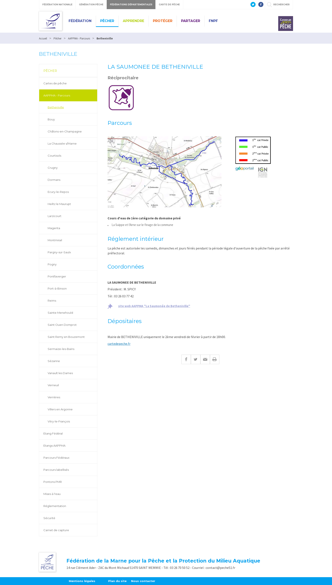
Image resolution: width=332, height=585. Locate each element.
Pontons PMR (52, 481)
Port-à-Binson (57, 288)
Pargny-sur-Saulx (59, 252)
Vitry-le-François (59, 421)
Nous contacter (143, 581)
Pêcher (107, 21)
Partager (190, 21)
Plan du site (117, 581)
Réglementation (54, 506)
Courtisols (54, 155)
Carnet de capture (56, 530)
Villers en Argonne (60, 409)
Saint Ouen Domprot (62, 324)
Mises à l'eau (52, 494)
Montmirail (55, 240)
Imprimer (214, 359)
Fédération (80, 21)
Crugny (53, 167)
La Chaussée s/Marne (62, 143)
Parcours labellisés (56, 469)
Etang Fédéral (53, 433)
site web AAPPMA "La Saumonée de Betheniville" (154, 306)
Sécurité (49, 518)
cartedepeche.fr (119, 343)
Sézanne (54, 361)
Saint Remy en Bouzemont (66, 336)
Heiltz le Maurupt (59, 204)
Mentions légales (82, 581)
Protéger (162, 21)
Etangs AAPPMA (54, 445)
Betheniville (56, 107)
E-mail (205, 359)
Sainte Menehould (60, 312)
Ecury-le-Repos (58, 192)
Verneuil (53, 385)
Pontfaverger (57, 276)
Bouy (51, 119)
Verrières (54, 397)
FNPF (213, 21)
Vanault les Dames (60, 373)
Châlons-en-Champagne (65, 131)
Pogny (52, 264)
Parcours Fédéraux (56, 457)
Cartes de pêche (55, 83)
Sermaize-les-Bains (61, 349)
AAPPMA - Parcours (56, 95)
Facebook (186, 359)
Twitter (195, 359)
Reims (52, 300)
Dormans (54, 179)
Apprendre (133, 21)
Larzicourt (54, 216)
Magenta (54, 228)
